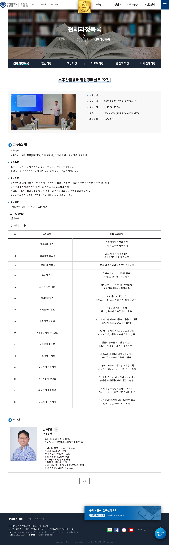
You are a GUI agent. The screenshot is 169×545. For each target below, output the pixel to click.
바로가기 (160, 533)
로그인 (34, 4)
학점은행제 (149, 4)
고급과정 (72, 63)
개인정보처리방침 (15, 519)
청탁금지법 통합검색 (35, 519)
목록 (84, 481)
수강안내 (117, 4)
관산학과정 (122, 63)
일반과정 (46, 63)
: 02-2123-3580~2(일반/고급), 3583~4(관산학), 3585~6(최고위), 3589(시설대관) (43, 532)
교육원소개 (100, 4)
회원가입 (44, 4)
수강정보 (54, 4)
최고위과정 (97, 63)
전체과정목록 (21, 63)
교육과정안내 (133, 4)
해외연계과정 (148, 63)
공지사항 (100, 14)
